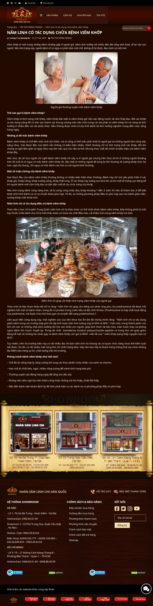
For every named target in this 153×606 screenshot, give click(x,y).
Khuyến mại (84, 15)
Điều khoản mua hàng (81, 508)
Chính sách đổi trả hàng (82, 534)
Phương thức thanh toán (83, 518)
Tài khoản (30, 3)
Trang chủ (12, 27)
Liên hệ (67, 15)
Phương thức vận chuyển (83, 524)
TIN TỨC (101, 15)
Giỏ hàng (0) (46, 3)
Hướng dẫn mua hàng (81, 513)
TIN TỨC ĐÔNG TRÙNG (31, 27)
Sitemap (73, 540)
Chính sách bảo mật (80, 529)
